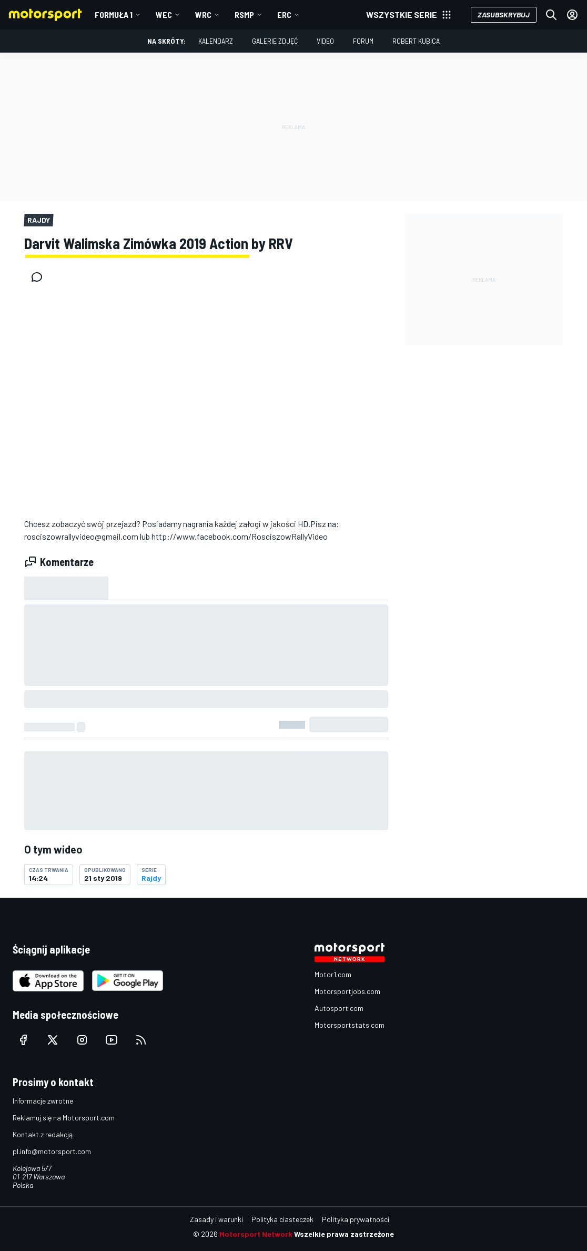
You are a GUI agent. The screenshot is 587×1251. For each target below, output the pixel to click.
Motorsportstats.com (349, 1024)
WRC (203, 14)
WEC (164, 14)
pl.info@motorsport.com (52, 1151)
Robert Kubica (416, 40)
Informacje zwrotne (43, 1100)
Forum (363, 40)
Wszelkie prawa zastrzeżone (344, 1233)
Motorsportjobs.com (347, 991)
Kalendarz (215, 40)
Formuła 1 (114, 14)
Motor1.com (333, 974)
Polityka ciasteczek (282, 1219)
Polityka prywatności (355, 1219)
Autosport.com (339, 1008)
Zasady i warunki (216, 1219)
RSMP (244, 14)
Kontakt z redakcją (43, 1134)
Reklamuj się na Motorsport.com (64, 1117)
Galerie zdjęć (275, 40)
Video (325, 40)
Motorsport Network (255, 1233)
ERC (284, 14)
